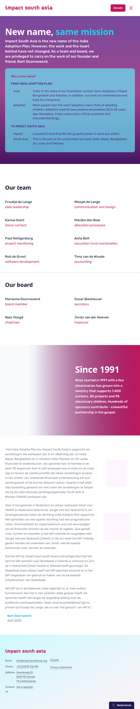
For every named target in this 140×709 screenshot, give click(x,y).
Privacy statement (61, 667)
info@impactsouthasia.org (31, 660)
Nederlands (121, 705)
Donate (118, 7)
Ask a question (24, 687)
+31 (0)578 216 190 (27, 666)
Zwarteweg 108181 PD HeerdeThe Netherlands (26, 677)
